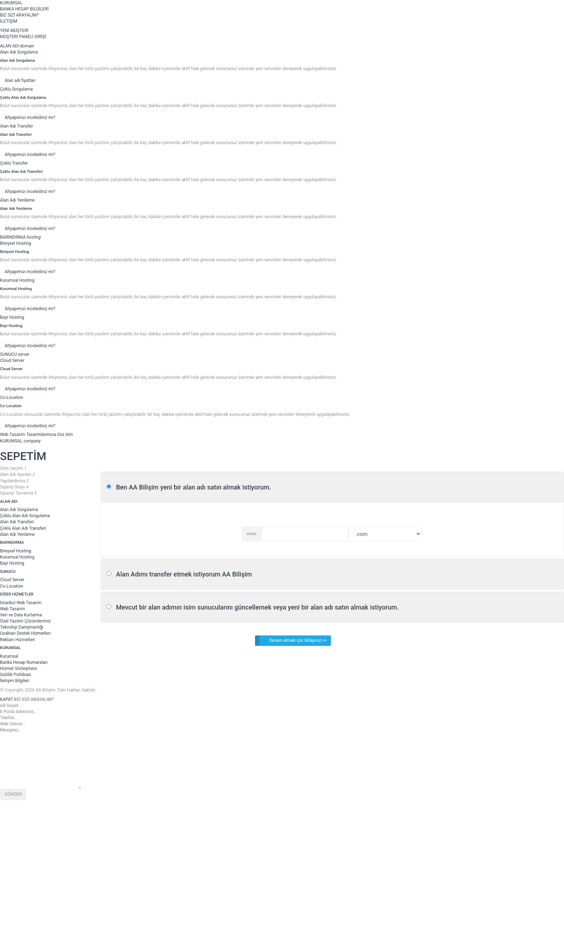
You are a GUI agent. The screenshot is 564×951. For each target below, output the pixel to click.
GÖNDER (13, 794)
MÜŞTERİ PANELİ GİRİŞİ (23, 36)
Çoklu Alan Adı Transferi (23, 528)
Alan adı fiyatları (20, 80)
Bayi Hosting (12, 317)
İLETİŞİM (8, 21)
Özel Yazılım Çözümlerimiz (25, 621)
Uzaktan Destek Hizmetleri (25, 633)
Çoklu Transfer (14, 163)
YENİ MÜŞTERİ (14, 30)
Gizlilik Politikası (15, 674)
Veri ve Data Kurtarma (21, 614)
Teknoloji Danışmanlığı (22, 627)
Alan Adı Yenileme (17, 200)
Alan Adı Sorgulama (19, 52)
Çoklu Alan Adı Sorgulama (25, 515)
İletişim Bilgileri (14, 680)
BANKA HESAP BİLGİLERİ (24, 9)
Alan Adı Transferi (17, 521)
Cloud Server (12, 360)
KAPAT (6, 699)
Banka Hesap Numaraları (24, 662)
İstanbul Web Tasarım (20, 602)
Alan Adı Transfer (16, 126)
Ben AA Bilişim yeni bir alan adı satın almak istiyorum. (193, 487)
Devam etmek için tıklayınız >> (291, 640)
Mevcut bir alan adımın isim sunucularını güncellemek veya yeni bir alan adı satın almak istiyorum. (257, 607)
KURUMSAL (11, 2)
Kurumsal (9, 656)
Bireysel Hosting (15, 243)
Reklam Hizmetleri (17, 639)
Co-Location (11, 397)
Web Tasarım (12, 608)
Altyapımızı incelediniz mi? (30, 117)
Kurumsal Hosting (17, 280)
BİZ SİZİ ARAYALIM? (19, 15)
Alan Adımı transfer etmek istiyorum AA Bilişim (184, 574)
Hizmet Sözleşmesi (18, 668)
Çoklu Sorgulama (16, 89)
